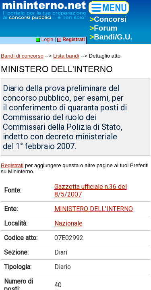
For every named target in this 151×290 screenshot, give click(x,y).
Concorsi (107, 19)
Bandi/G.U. (110, 37)
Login (44, 39)
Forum (103, 28)
